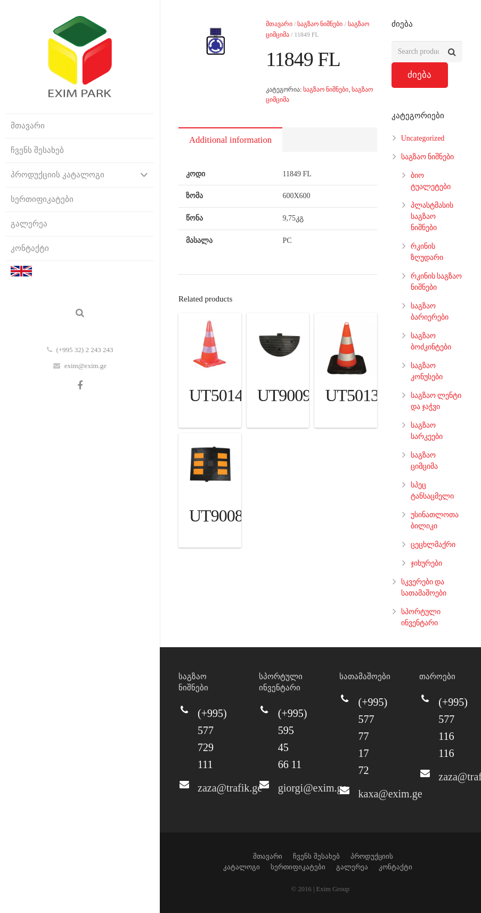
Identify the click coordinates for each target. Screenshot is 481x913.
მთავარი (279, 24)
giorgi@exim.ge (312, 788)
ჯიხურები (426, 563)
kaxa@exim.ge (390, 794)
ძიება (419, 75)
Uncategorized (423, 138)
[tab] (230, 139)
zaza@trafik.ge (230, 788)
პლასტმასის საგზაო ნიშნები (432, 216)
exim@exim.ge (85, 366)
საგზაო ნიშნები (320, 24)
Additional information (230, 140)
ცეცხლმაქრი (433, 545)
